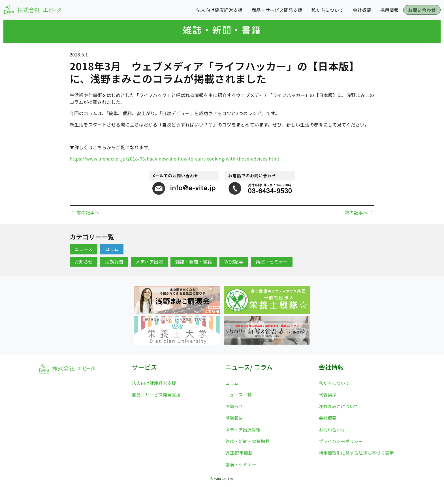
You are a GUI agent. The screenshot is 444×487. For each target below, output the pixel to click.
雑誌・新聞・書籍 (222, 29)
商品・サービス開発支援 (276, 10)
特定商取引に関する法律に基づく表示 (358, 451)
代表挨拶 (328, 394)
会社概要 (362, 10)
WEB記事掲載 (239, 451)
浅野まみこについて (339, 405)
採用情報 (389, 10)
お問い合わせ (422, 10)
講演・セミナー (273, 261)
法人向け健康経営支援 (219, 10)
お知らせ (83, 261)
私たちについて (327, 10)
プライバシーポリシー (342, 439)
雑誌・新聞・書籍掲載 (248, 439)
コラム (112, 249)
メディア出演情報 (243, 428)
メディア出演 (149, 261)
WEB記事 (234, 261)
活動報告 (114, 261)
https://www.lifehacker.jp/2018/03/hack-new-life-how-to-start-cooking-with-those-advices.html (174, 158)
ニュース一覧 (239, 394)
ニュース (83, 249)
